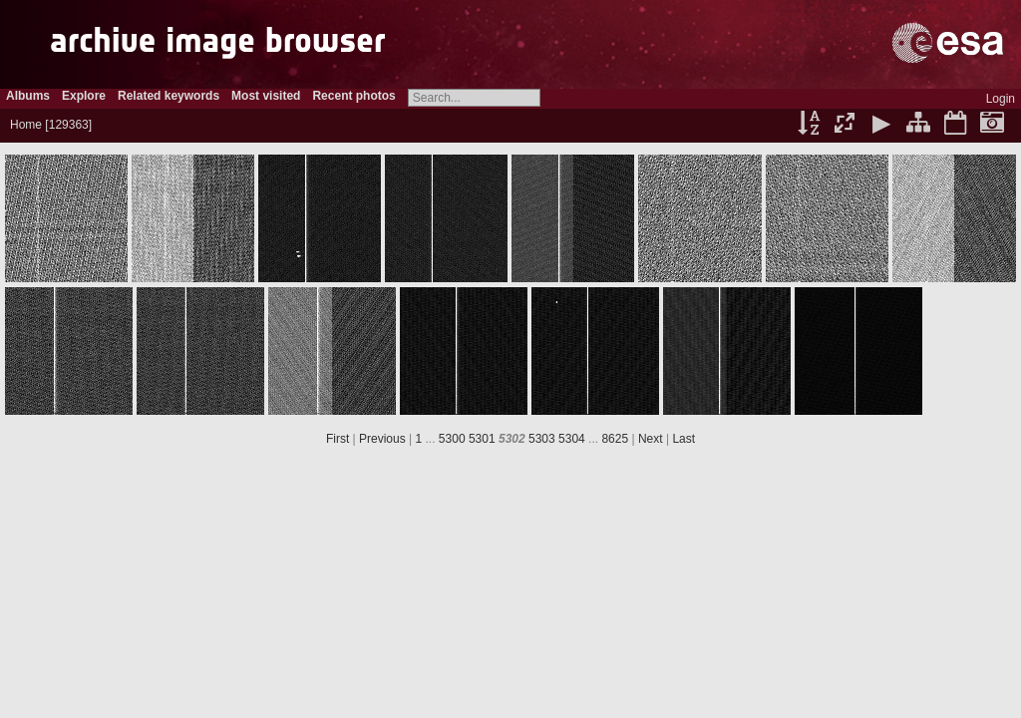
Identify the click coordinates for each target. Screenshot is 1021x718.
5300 (452, 439)
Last (683, 439)
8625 (614, 439)
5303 (541, 439)
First (337, 439)
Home (26, 125)
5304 (571, 439)
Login (1000, 99)
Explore (84, 96)
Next (650, 439)
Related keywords (168, 96)
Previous (382, 439)
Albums (28, 96)
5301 (482, 439)
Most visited (265, 96)
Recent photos (353, 96)
